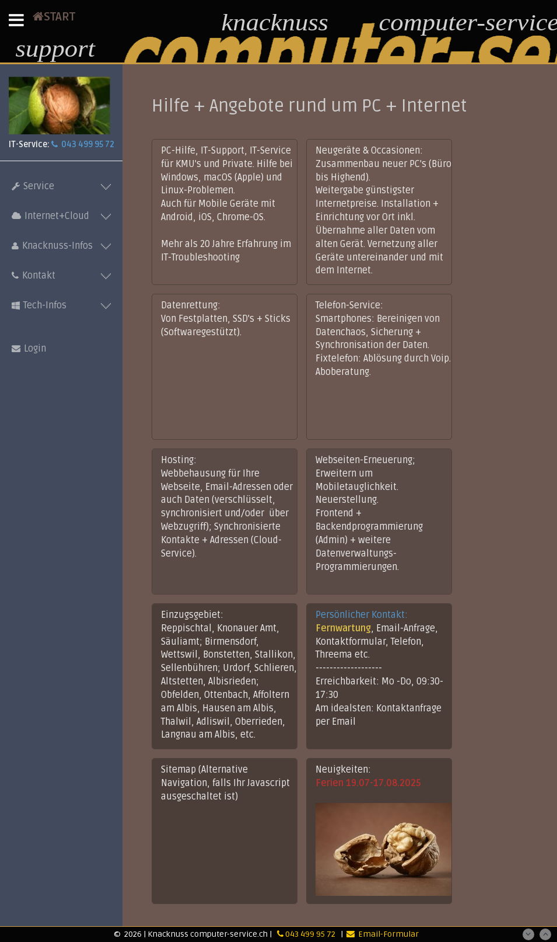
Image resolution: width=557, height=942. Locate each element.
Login (29, 348)
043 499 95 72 (82, 145)
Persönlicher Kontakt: (362, 615)
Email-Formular (382, 934)
